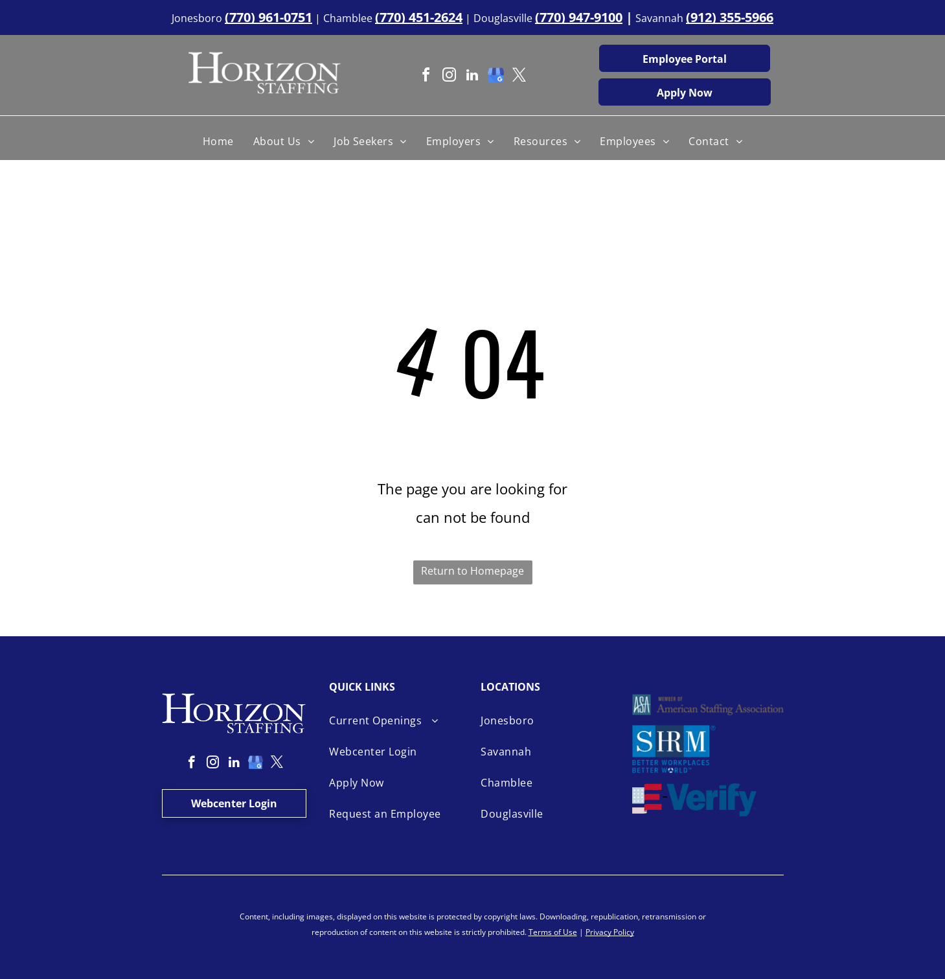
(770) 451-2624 (418, 17)
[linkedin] (472, 77)
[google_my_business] (495, 77)
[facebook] (425, 77)
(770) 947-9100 (578, 17)
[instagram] (448, 77)
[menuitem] (218, 141)
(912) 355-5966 (729, 17)
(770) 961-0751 (268, 17)
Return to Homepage (472, 571)
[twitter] (518, 77)
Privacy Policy (610, 932)
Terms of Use (553, 932)
